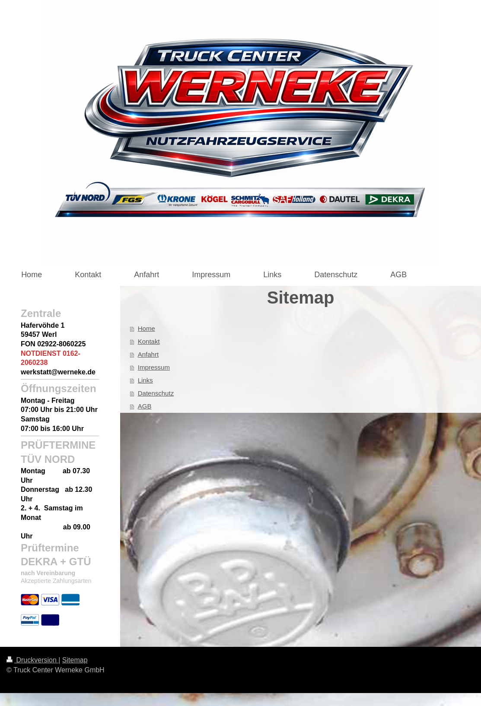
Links (145, 380)
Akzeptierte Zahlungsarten (56, 580)
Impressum (154, 367)
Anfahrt (148, 354)
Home (146, 328)
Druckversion (32, 660)
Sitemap (75, 660)
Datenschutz (156, 393)
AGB (145, 406)
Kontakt (149, 341)
